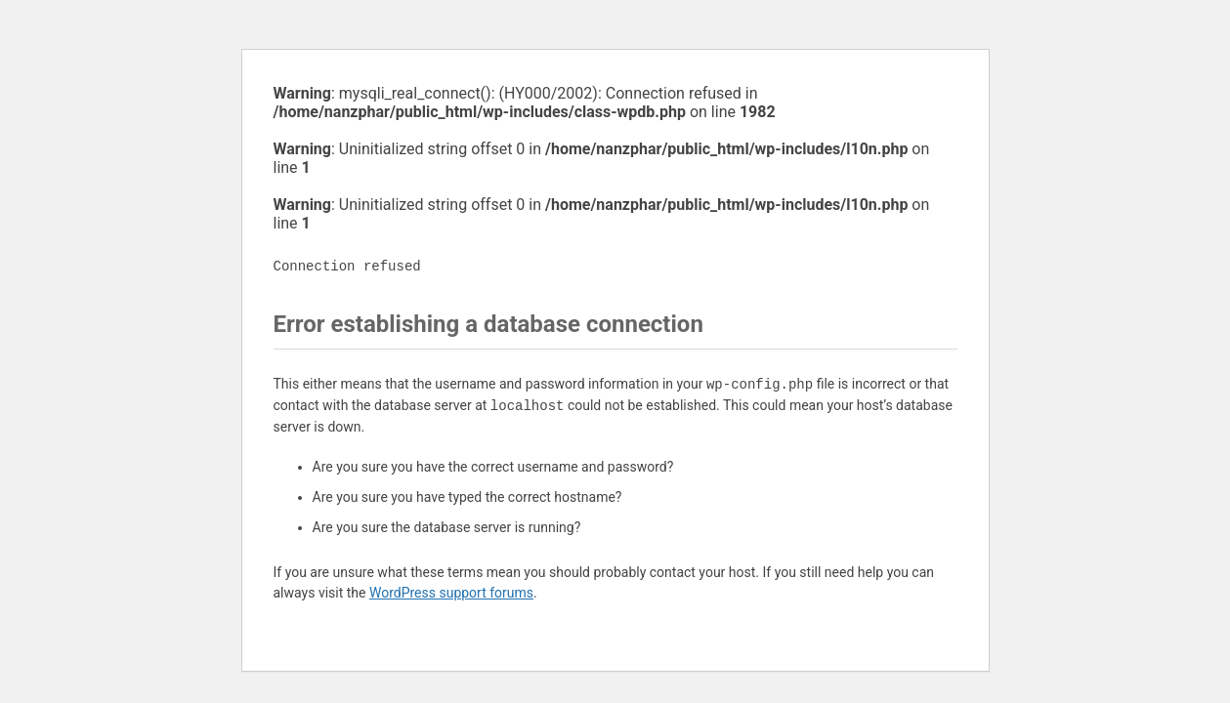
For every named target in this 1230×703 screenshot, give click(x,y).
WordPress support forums (451, 592)
